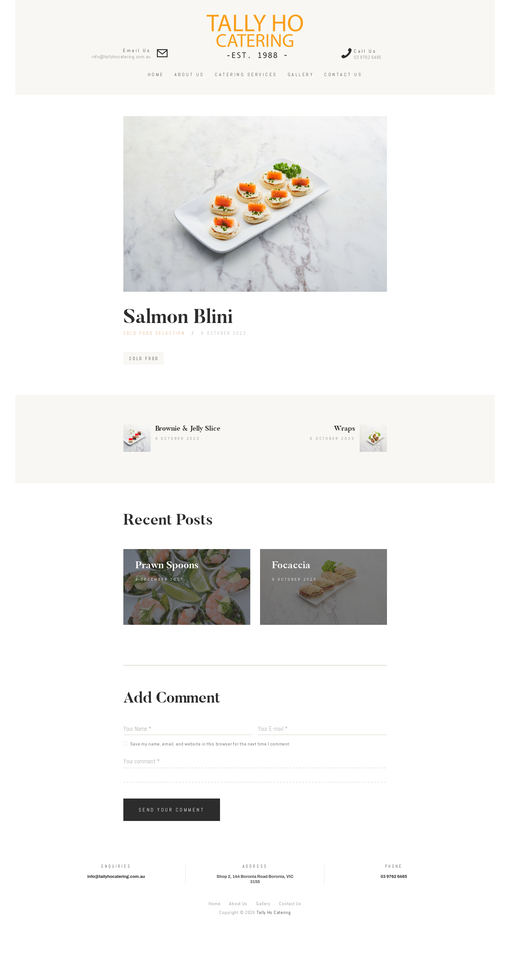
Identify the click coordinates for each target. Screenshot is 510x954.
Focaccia (291, 565)
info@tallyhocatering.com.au (121, 57)
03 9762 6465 (367, 57)
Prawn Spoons (167, 565)
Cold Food (144, 358)
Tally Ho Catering (273, 912)
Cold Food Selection (154, 333)
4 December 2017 (159, 579)
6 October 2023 (224, 333)
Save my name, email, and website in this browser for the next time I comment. (210, 744)
